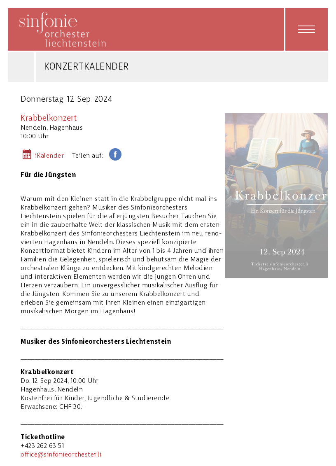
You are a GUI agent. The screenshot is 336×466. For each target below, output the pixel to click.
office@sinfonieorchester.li (61, 455)
